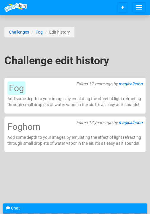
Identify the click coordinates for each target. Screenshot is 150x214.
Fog (39, 32)
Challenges (19, 32)
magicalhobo (131, 83)
